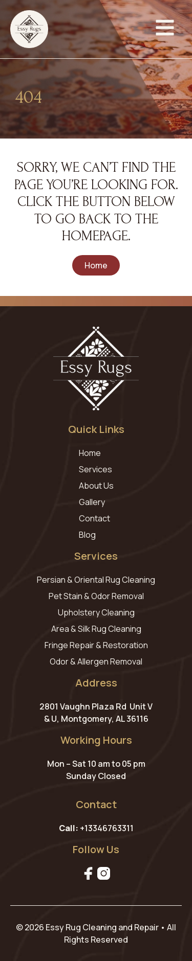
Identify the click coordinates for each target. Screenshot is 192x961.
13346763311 (109, 828)
